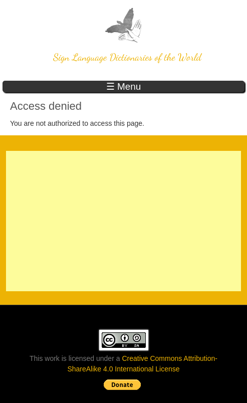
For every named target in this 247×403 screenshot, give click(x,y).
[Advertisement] (123, 221)
